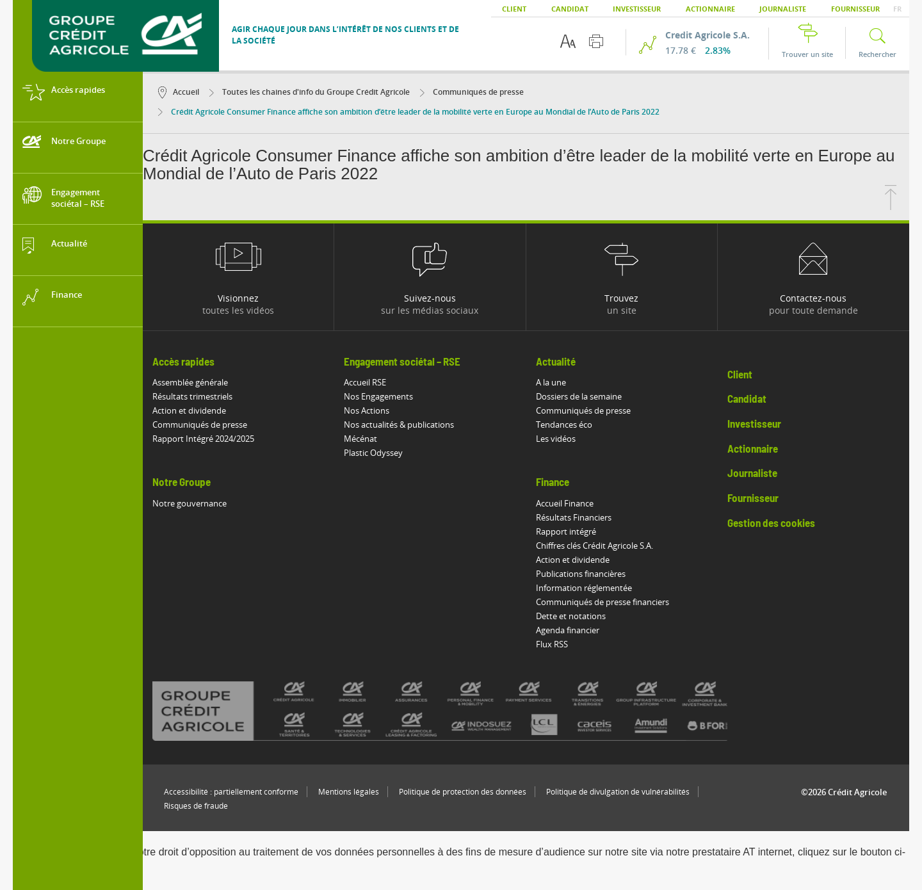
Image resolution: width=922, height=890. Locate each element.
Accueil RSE (365, 382)
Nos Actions (366, 410)
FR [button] (897, 8)
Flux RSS (552, 644)
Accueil (178, 91)
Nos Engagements (378, 396)
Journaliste (782, 8)
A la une (551, 382)
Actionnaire (710, 8)
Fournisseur (855, 8)
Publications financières (581, 573)
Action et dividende (189, 410)
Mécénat (360, 438)
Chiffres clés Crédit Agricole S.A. (594, 545)
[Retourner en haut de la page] (890, 206)
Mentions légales (348, 791)
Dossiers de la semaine (579, 396)
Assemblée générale (190, 382)
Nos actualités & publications (399, 424)
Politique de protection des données (462, 791)
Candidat (569, 8)
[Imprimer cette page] (596, 41)
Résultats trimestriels (192, 396)
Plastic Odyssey (373, 452)
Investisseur (637, 8)
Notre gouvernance (189, 503)
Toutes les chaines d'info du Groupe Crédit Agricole (309, 91)
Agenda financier (567, 630)
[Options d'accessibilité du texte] (568, 41)
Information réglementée (584, 588)
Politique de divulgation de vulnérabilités (618, 791)
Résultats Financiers (573, 517)
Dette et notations (571, 616)
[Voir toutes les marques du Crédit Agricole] (462, 711)
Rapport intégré (566, 531)
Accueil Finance (565, 503)
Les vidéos (556, 438)
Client (514, 8)
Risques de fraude (196, 805)
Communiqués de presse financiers (602, 602)
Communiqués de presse (472, 91)
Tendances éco (564, 424)
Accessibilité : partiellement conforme (231, 791)
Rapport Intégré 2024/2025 (203, 438)
